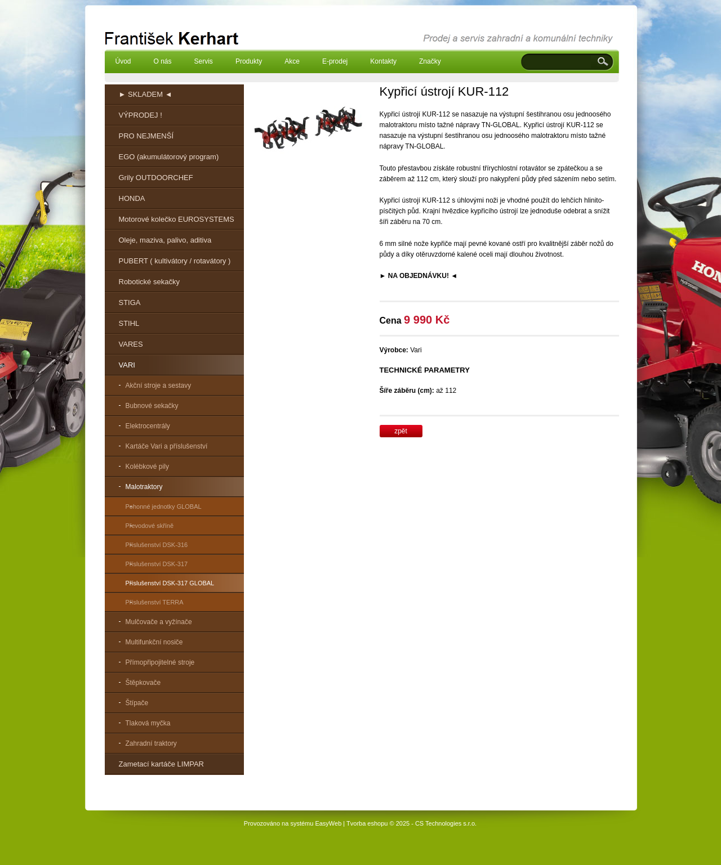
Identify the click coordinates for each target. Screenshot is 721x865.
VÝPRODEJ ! (140, 115)
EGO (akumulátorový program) (169, 157)
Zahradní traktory (151, 743)
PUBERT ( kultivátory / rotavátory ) (175, 261)
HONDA (132, 198)
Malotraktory (144, 487)
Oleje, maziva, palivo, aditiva (165, 240)
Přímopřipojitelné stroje (160, 662)
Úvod (123, 61)
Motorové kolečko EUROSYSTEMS (176, 219)
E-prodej (335, 61)
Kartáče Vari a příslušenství (167, 446)
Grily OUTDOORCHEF (156, 177)
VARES (131, 344)
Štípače (137, 703)
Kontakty (383, 61)
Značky (430, 61)
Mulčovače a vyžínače (159, 622)
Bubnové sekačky (152, 406)
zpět (400, 431)
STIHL (129, 323)
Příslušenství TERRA (155, 602)
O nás (163, 61)
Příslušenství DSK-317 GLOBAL (170, 583)
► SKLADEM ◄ (145, 94)
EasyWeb (328, 823)
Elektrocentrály (148, 426)
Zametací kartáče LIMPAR (161, 764)
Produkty (248, 61)
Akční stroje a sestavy (159, 385)
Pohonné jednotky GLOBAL (164, 506)
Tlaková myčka (148, 723)
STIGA (130, 302)
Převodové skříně (150, 525)
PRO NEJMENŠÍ (146, 136)
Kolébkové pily (147, 466)
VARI (127, 365)
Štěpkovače (143, 683)
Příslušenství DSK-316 (157, 544)
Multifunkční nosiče (154, 642)
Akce (292, 61)
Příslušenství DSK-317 (157, 564)
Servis (203, 61)
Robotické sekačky (149, 281)
